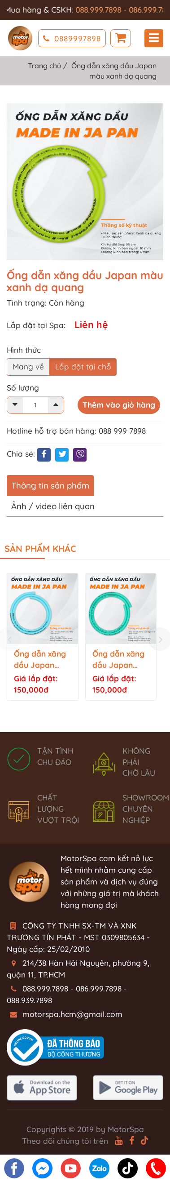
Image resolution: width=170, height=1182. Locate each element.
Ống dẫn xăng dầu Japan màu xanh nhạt (42, 660)
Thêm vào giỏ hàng (119, 404)
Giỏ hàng (120, 38)
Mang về (28, 366)
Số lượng (23, 387)
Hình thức (24, 350)
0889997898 (72, 38)
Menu (154, 38)
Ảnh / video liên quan (53, 506)
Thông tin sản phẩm (50, 485)
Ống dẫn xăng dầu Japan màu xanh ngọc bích (120, 660)
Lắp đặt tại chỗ (83, 366)
